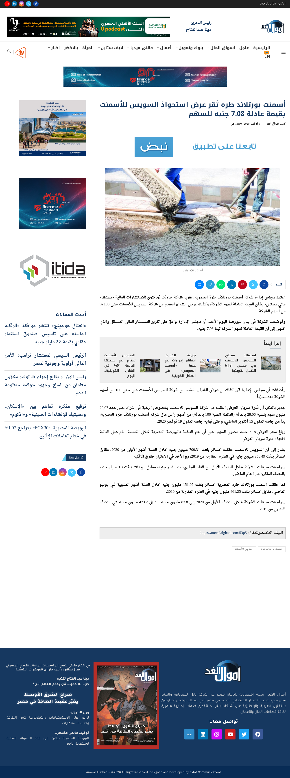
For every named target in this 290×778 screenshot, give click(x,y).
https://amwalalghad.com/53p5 (223, 533)
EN (267, 56)
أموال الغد (273, 124)
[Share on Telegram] (210, 284)
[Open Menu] (283, 52)
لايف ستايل (112, 47)
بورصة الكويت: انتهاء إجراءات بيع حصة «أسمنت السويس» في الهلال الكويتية (180, 365)
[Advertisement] (145, 605)
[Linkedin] (14, 3)
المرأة (88, 47)
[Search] (9, 53)
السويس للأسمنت (244, 549)
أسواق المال (222, 47)
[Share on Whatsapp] (220, 284)
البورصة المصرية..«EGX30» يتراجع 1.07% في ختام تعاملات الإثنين (45, 432)
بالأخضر (71, 47)
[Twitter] (28, 3)
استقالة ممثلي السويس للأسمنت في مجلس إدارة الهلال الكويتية (240, 363)
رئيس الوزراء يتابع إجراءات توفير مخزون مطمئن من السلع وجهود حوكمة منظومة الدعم (45, 385)
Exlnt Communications (205, 772)
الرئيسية (261, 47)
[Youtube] (7, 3)
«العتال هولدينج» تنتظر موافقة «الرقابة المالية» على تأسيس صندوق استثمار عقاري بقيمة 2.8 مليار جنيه (45, 334)
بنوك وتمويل (191, 47)
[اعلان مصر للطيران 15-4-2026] (52, 104)
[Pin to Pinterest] (242, 284)
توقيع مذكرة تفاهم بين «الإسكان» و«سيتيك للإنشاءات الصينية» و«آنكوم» (45, 410)
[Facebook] (36, 3)
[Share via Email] (199, 284)
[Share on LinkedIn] (231, 284)
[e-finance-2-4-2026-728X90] (145, 71)
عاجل (244, 47)
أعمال (165, 47)
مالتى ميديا (141, 47)
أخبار (55, 47)
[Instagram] (21, 3)
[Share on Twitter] (253, 284)
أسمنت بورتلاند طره (272, 549)
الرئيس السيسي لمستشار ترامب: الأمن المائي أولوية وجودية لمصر (45, 359)
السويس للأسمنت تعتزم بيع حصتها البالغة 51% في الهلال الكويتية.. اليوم (119, 365)
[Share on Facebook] (263, 284)
